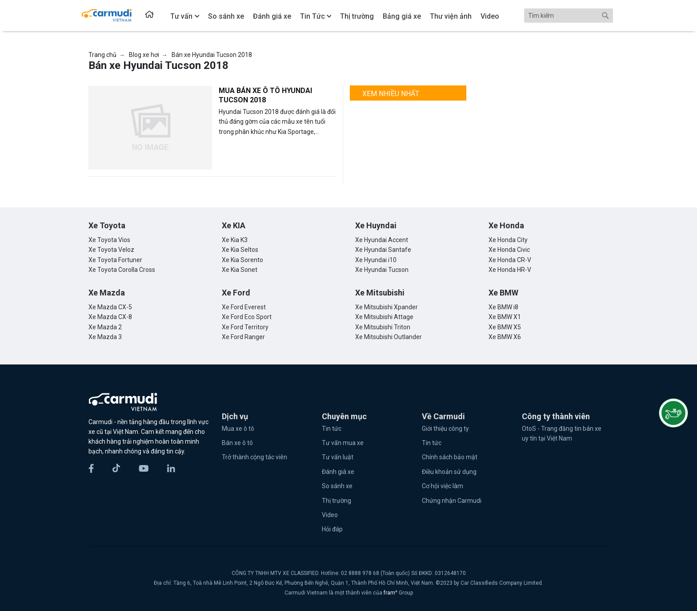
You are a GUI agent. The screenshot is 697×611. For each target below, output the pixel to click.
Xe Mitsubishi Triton (382, 327)
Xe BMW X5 (505, 327)
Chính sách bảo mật (449, 457)
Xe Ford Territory (245, 327)
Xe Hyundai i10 (376, 259)
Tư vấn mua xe (343, 442)
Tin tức (331, 428)
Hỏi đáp (332, 529)
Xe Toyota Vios (109, 239)
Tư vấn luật (337, 457)
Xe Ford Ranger (243, 336)
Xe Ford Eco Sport (247, 316)
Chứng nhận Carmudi (451, 500)
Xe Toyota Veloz (111, 249)
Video (330, 514)
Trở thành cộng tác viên (254, 457)
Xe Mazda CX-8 (110, 316)
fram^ (391, 593)
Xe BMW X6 (505, 336)
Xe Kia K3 (235, 239)
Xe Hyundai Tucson (382, 269)
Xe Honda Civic (509, 249)
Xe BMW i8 (503, 307)
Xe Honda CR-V (510, 259)
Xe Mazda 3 (105, 336)
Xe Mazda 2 (105, 327)
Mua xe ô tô (238, 428)
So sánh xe (337, 486)
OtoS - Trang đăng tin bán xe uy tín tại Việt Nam (561, 433)
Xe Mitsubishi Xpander (386, 307)
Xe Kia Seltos (240, 249)
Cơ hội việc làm (442, 486)
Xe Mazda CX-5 (110, 307)
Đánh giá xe (338, 471)
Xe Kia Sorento (242, 259)
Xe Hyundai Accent (381, 239)
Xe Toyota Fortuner (115, 259)
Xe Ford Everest (244, 307)
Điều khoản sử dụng (449, 471)
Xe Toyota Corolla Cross (121, 269)
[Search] (568, 15)
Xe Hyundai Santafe (383, 249)
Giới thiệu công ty (445, 428)
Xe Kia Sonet (239, 269)
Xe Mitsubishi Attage (384, 316)
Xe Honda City (508, 239)
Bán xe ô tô (237, 442)
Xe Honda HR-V (510, 269)
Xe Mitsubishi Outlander (388, 336)
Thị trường (336, 500)
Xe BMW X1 (505, 316)
